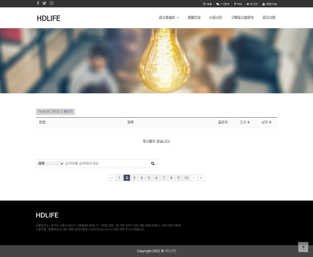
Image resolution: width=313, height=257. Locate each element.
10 (186, 178)
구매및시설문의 (242, 18)
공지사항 (268, 18)
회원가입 (269, 4)
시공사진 (215, 18)
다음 (194, 178)
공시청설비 (167, 18)
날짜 (266, 122)
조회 (245, 122)
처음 (112, 178)
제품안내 (193, 18)
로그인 (252, 4)
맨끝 (201, 178)
